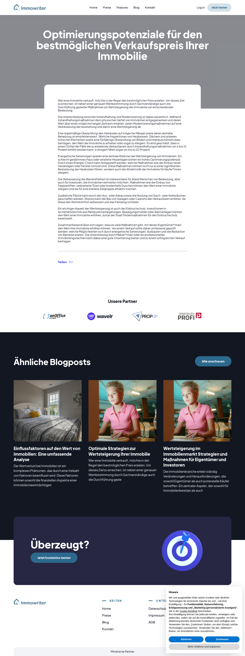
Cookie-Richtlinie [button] (189, 611)
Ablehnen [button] (186, 639)
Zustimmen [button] (222, 639)
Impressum (157, 615)
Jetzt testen (219, 7)
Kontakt (150, 7)
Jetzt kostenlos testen (54, 558)
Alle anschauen (213, 361)
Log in (201, 7)
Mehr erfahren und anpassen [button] (204, 646)
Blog (136, 7)
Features (122, 7)
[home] (32, 7)
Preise (107, 7)
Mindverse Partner (122, 651)
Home (93, 7)
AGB (152, 622)
